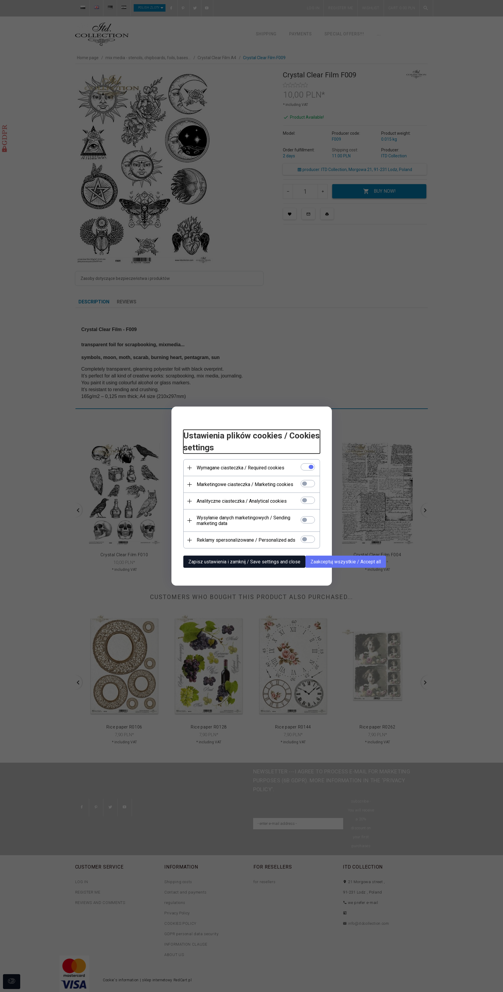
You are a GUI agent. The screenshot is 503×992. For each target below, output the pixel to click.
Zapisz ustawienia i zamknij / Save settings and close (244, 562)
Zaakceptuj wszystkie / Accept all (345, 562)
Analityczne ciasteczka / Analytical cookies (242, 501)
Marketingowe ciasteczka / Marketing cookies (245, 484)
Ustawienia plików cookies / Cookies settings (251, 441)
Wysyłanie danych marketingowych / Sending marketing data (243, 520)
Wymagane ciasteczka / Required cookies (240, 468)
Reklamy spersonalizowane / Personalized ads (246, 540)
